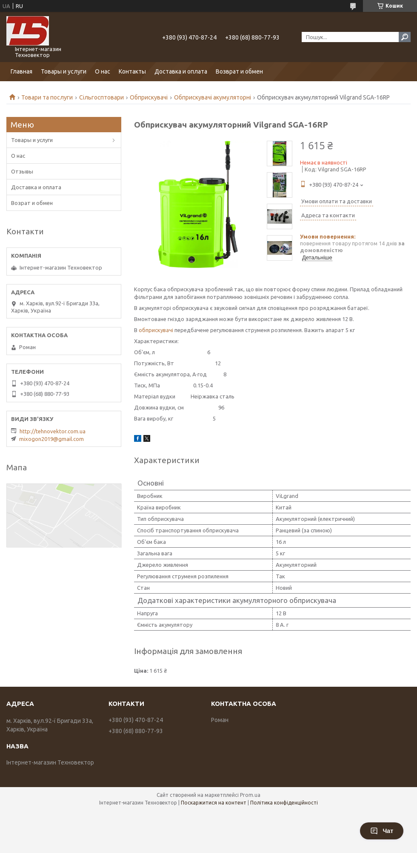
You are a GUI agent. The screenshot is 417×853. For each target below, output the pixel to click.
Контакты (132, 71)
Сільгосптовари (101, 97)
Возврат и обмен (239, 71)
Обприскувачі (149, 97)
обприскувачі (156, 330)
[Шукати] (405, 37)
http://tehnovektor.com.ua (53, 431)
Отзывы (22, 171)
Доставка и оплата (180, 71)
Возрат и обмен (32, 203)
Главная (21, 71)
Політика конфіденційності (284, 802)
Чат (381, 831)
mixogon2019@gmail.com (51, 439)
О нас (102, 71)
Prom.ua (250, 795)
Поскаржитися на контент (213, 802)
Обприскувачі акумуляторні (212, 97)
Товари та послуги (47, 97)
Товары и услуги (63, 71)
